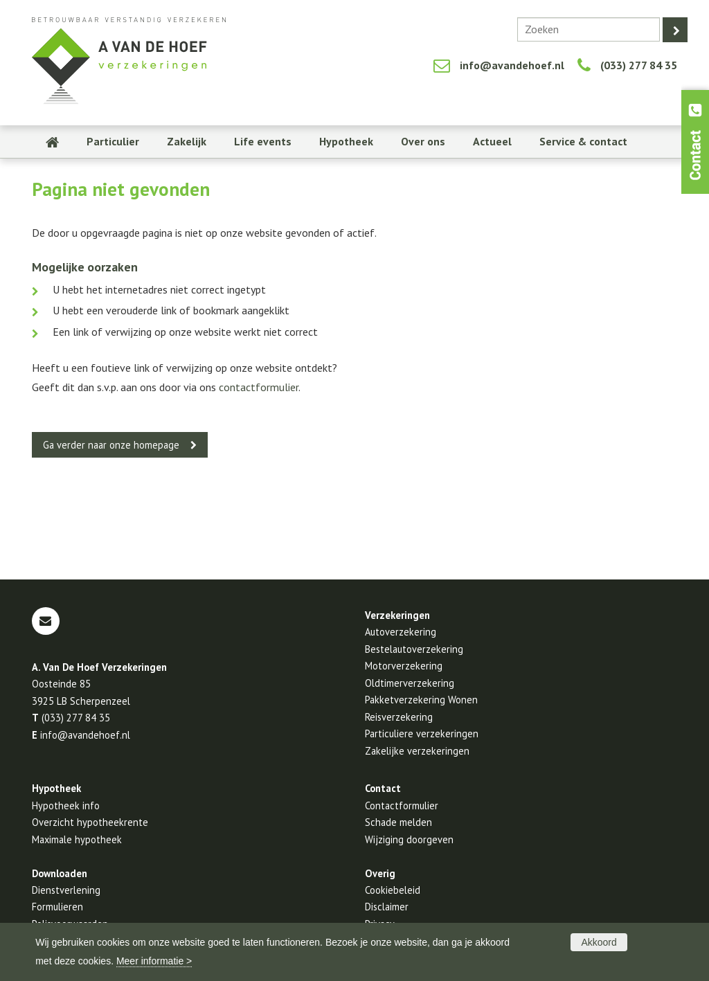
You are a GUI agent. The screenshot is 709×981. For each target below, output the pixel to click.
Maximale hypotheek (77, 839)
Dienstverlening (66, 890)
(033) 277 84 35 (638, 65)
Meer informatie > (154, 960)
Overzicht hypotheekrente (90, 822)
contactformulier (258, 387)
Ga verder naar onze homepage (111, 444)
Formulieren (57, 906)
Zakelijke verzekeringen (417, 750)
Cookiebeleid (392, 890)
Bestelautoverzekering (414, 649)
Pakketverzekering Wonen (421, 699)
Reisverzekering (399, 716)
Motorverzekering (403, 665)
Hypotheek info (66, 805)
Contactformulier (401, 805)
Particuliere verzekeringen (421, 733)
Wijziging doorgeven (409, 839)
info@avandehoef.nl (512, 65)
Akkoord (598, 942)
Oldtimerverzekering (409, 683)
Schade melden (398, 822)
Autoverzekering (400, 631)
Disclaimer (387, 906)
